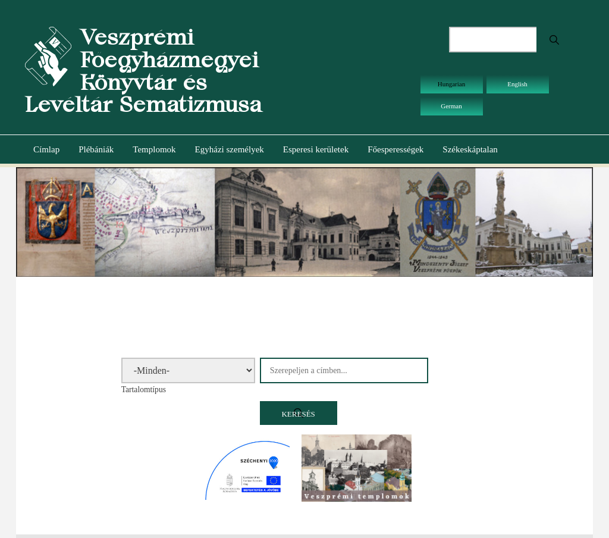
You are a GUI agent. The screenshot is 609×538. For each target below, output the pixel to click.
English (517, 83)
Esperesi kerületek (316, 149)
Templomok (154, 149)
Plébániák (96, 149)
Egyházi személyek (229, 149)
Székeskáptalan (469, 149)
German (451, 106)
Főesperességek (395, 149)
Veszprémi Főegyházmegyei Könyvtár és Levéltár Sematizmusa (143, 70)
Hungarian (451, 83)
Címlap (46, 149)
